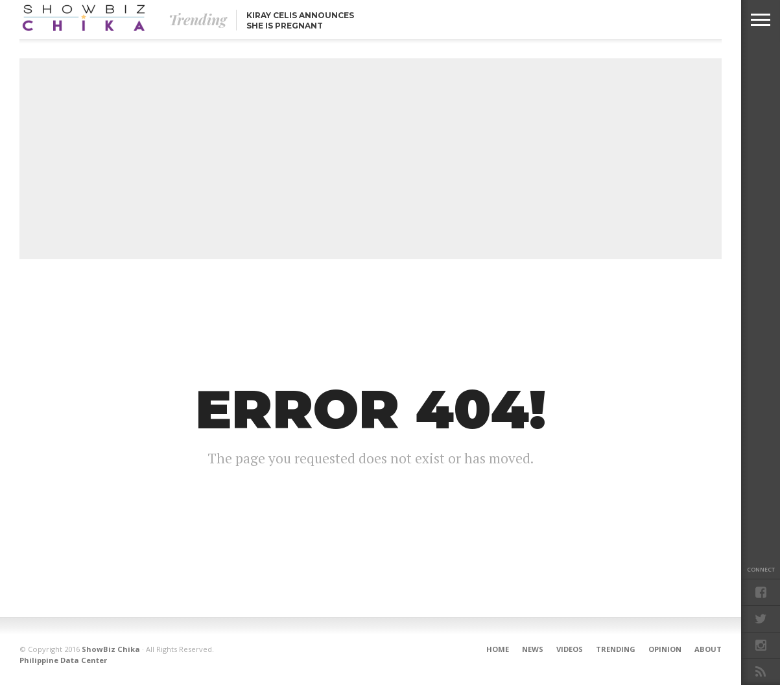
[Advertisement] (370, 159)
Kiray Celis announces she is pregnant (300, 20)
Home (497, 649)
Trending (615, 649)
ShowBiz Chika (111, 649)
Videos (569, 649)
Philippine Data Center (63, 660)
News (532, 649)
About (708, 649)
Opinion (664, 649)
